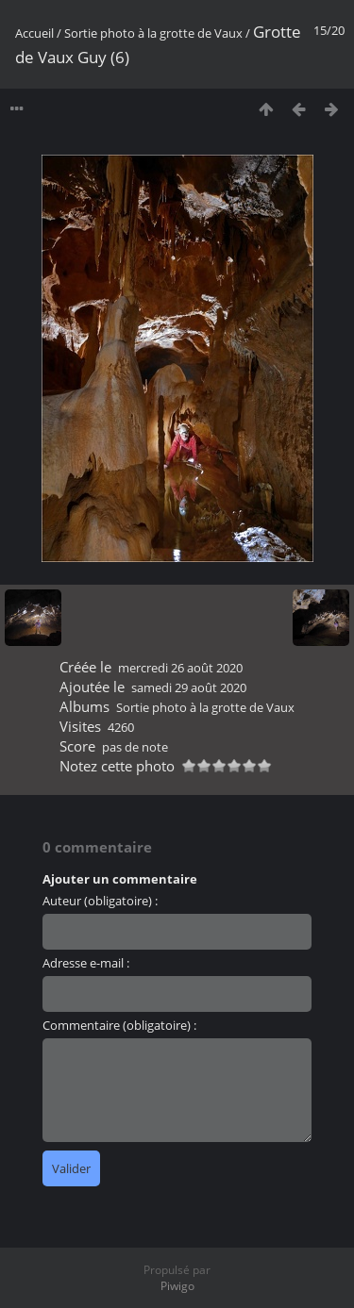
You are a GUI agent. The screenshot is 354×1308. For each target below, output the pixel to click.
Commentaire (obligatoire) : (119, 1025)
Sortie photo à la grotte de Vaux (153, 33)
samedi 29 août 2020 (188, 687)
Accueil (34, 33)
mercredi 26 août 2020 (180, 667)
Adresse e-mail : (85, 962)
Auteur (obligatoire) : (100, 900)
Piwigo (177, 1286)
